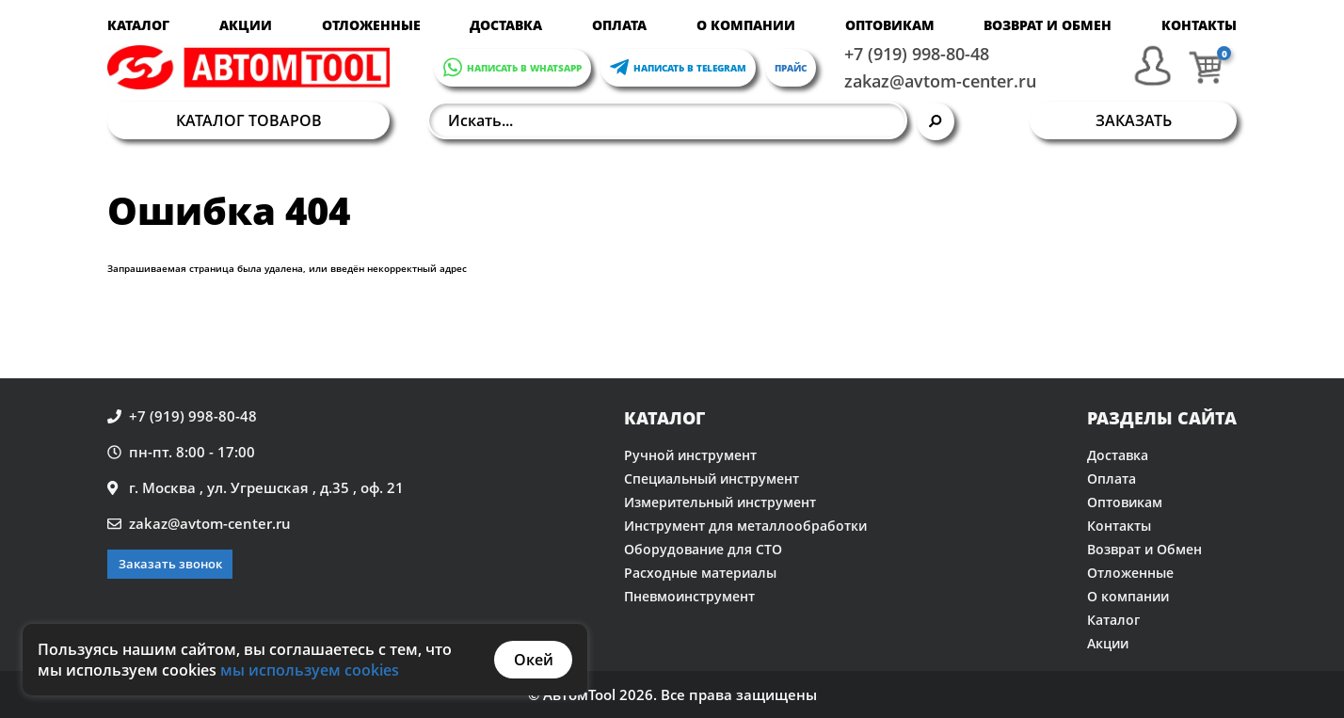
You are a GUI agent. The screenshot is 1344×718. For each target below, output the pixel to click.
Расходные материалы (700, 573)
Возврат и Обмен (1048, 25)
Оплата (619, 25)
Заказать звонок (170, 563)
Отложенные (371, 25)
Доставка (506, 25)
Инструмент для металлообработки (745, 526)
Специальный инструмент (711, 478)
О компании (745, 25)
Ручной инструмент (690, 455)
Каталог (138, 25)
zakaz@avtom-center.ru (940, 81)
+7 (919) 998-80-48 (916, 53)
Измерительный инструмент (720, 502)
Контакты (1199, 25)
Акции (245, 25)
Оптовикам (890, 25)
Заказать (1134, 120)
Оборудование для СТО (703, 549)
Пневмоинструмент (689, 596)
